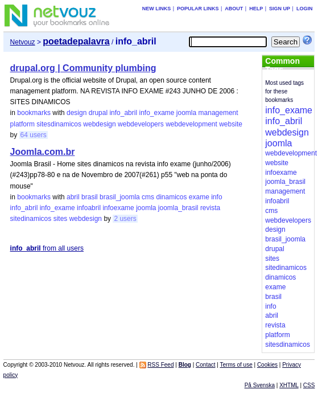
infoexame (118, 208)
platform (22, 124)
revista (210, 208)
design (76, 113)
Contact (205, 365)
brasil (89, 197)
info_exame (156, 113)
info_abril (123, 113)
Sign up (279, 8)
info (216, 197)
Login (304, 8)
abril (73, 197)
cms (148, 197)
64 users (33, 135)
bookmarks (34, 113)
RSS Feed (160, 365)
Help (256, 8)
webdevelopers (141, 124)
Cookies (267, 365)
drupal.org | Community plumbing (83, 68)
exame (199, 197)
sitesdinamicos (58, 124)
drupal (98, 113)
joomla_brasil (178, 208)
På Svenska (260, 385)
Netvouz (22, 42)
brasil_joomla (120, 197)
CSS (309, 385)
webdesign (99, 124)
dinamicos (171, 197)
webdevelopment (191, 124)
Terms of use (236, 365)
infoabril (89, 208)
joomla (186, 113)
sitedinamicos (31, 219)
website (230, 124)
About (234, 8)
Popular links (198, 8)
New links (156, 8)
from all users (47, 248)
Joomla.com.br (42, 152)
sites (60, 219)
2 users (125, 219)
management (218, 113)
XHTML (289, 385)
